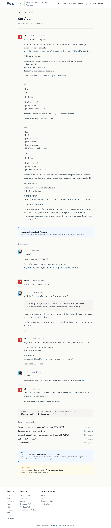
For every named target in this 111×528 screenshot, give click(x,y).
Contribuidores (64, 525)
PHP (94, 4)
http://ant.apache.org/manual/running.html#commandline (51, 267)
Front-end (10, 501)
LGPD (72, 525)
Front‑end (72, 4)
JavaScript (10, 510)
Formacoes (24, 498)
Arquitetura (11, 519)
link (82, 380)
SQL (86, 4)
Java (58, 4)
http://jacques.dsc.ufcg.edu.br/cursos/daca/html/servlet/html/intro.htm (57, 51)
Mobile (80, 4)
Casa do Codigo (47, 501)
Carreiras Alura (25, 495)
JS (90, 4)
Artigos (22, 501)
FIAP (42, 498)
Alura (43, 495)
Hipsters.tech (46, 504)
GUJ (19, 13)
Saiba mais (54, 525)
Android (101, 4)
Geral (64, 4)
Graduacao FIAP (25, 504)
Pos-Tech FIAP (25, 507)
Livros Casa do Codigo (28, 510)
